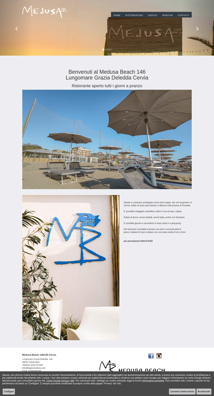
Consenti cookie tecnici (182, 391)
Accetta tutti (204, 391)
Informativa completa (153, 380)
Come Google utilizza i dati (60, 380)
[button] (16, 28)
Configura (9, 391)
